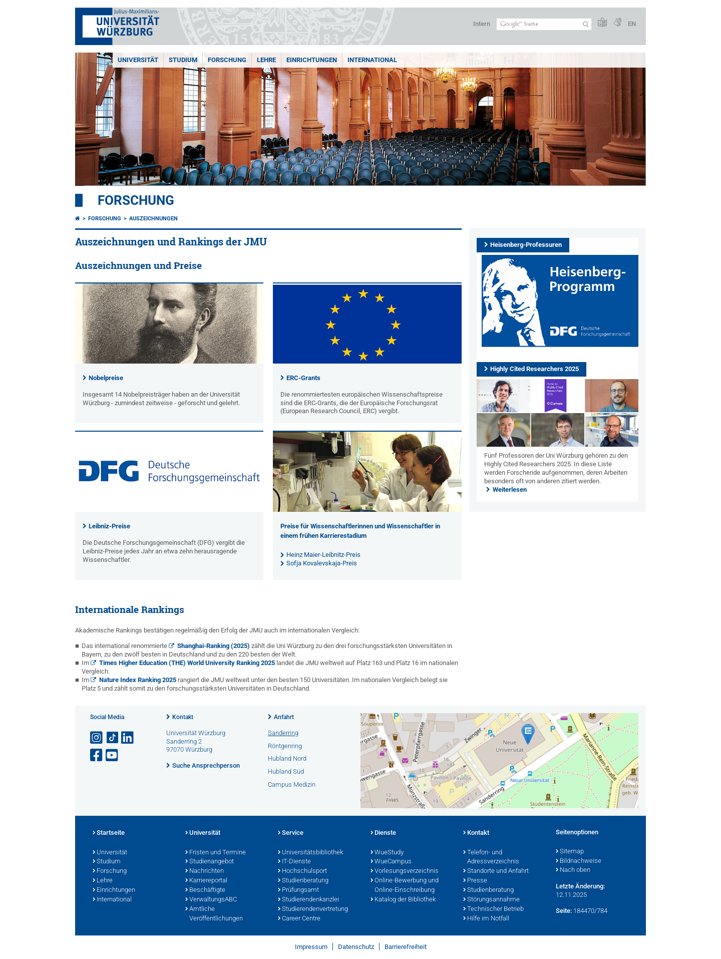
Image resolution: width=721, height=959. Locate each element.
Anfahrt (284, 717)
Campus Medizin (291, 784)
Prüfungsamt (298, 890)
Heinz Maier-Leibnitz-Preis (323, 554)
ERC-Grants (303, 378)
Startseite (109, 833)
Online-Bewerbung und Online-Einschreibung (405, 885)
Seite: (564, 910)
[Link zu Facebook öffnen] (97, 755)
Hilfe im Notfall (486, 918)
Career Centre (299, 918)
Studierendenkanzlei (308, 899)
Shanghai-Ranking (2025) (213, 646)
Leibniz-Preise (109, 526)
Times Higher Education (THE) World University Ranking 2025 (187, 663)
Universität (138, 60)
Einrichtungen (311, 60)
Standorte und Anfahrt (496, 871)
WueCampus (391, 861)
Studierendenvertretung (313, 909)
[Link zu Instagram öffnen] (97, 738)
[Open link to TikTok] (113, 738)
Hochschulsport (302, 871)
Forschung (227, 60)
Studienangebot (209, 861)
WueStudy (387, 852)
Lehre (266, 60)
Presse (475, 880)
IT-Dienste (294, 861)
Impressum (311, 946)
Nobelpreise (106, 378)
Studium (183, 60)
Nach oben (573, 870)
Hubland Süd (286, 771)
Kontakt (182, 717)
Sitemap (570, 851)
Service (290, 833)
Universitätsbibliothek (310, 852)
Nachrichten (204, 871)
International (372, 60)
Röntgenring (285, 746)
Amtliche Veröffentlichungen (214, 914)
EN (632, 24)
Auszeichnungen (153, 218)
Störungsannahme (491, 899)
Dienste (383, 833)
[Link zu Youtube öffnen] (113, 755)
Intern (481, 24)
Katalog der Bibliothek (403, 899)
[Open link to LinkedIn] (128, 738)
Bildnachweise (578, 861)
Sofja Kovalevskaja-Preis (321, 563)
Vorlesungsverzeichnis (405, 871)
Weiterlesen (510, 489)
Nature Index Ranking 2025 (137, 680)
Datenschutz (356, 946)
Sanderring (283, 733)
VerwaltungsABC (211, 899)
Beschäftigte (205, 890)
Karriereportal (206, 880)
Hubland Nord (287, 758)
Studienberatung (303, 880)
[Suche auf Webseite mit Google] (544, 24)
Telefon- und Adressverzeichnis (491, 857)
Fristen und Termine (215, 852)
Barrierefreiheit (406, 946)
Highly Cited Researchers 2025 (534, 369)
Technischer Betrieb (493, 909)
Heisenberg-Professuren (526, 244)
